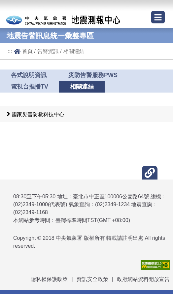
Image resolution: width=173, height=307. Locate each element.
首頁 (27, 51)
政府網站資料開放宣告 (143, 279)
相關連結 (74, 51)
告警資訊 (47, 51)
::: (10, 51)
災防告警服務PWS (93, 75)
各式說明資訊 (29, 75)
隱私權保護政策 (49, 279)
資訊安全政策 (92, 279)
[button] (149, 173)
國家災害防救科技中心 (38, 114)
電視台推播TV (29, 86)
